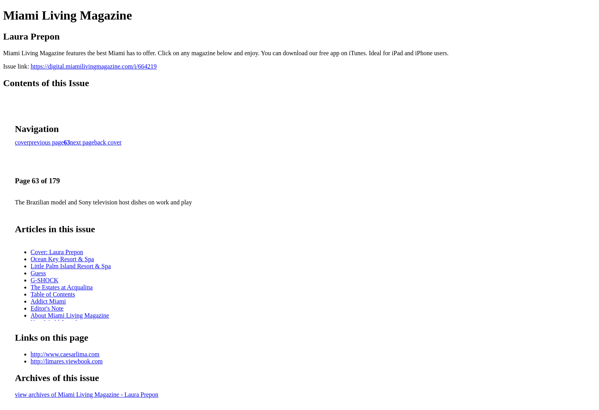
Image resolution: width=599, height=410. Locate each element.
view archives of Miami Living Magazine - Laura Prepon (86, 394)
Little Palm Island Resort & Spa (71, 266)
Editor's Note (47, 308)
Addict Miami (48, 301)
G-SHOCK (44, 280)
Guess (38, 273)
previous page (46, 142)
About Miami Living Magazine (70, 315)
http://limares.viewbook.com (67, 361)
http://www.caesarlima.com (65, 354)
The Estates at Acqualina (62, 287)
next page (82, 142)
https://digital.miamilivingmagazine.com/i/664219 (94, 66)
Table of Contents (53, 294)
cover (22, 142)
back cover (108, 142)
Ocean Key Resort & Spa (62, 259)
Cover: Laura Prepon (57, 252)
